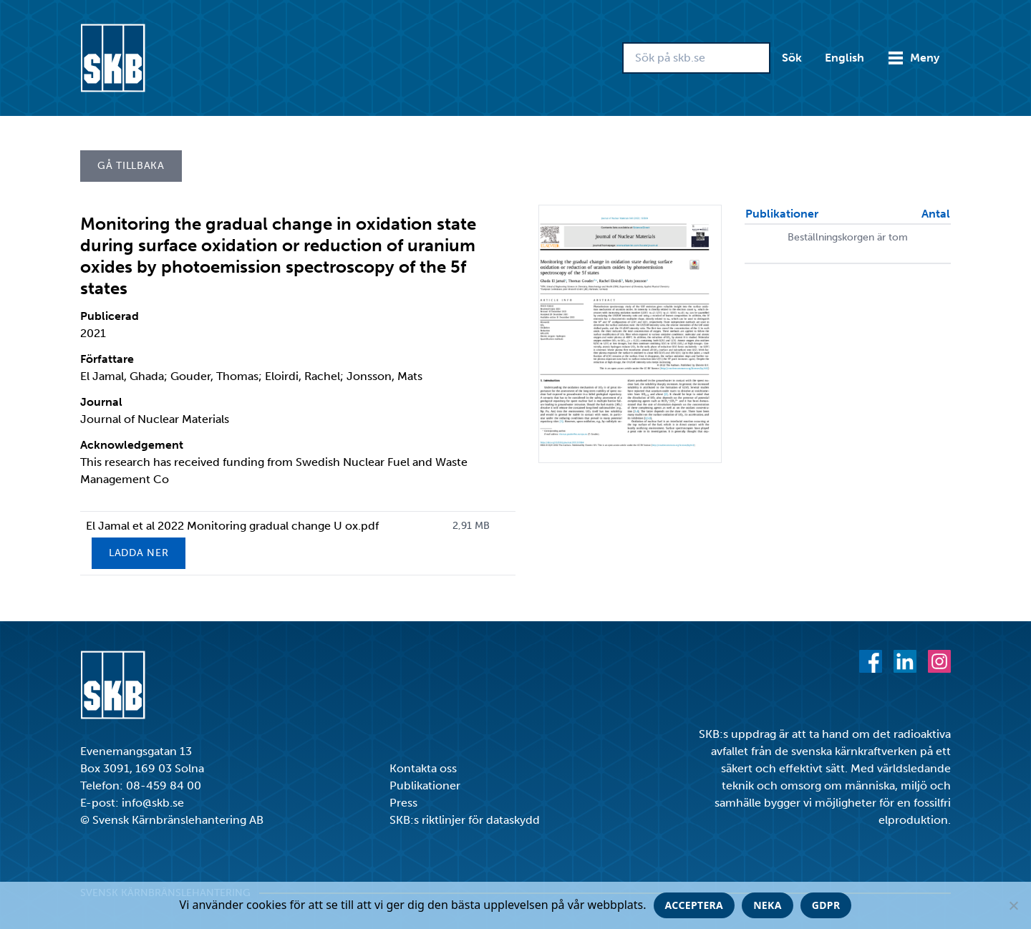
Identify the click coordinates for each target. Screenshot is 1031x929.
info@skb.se (153, 802)
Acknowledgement (131, 445)
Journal (101, 402)
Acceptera (694, 905)
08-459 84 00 (163, 785)
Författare (107, 359)
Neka (767, 905)
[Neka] (1013, 905)
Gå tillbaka (131, 166)
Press (403, 802)
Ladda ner (138, 553)
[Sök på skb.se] (696, 58)
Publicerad (109, 316)
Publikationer (424, 785)
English (844, 57)
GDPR (826, 905)
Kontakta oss (423, 768)
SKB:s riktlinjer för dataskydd (464, 820)
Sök (792, 57)
